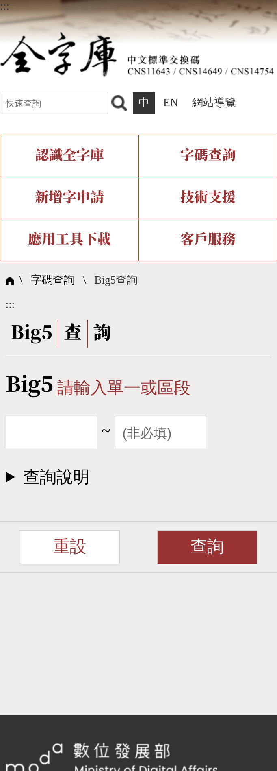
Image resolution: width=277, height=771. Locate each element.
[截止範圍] (160, 432)
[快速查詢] (54, 103)
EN (170, 102)
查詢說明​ (56, 477)
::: (4, 6)
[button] (139, 477)
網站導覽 (214, 102)
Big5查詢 (116, 280)
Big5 (29, 385)
